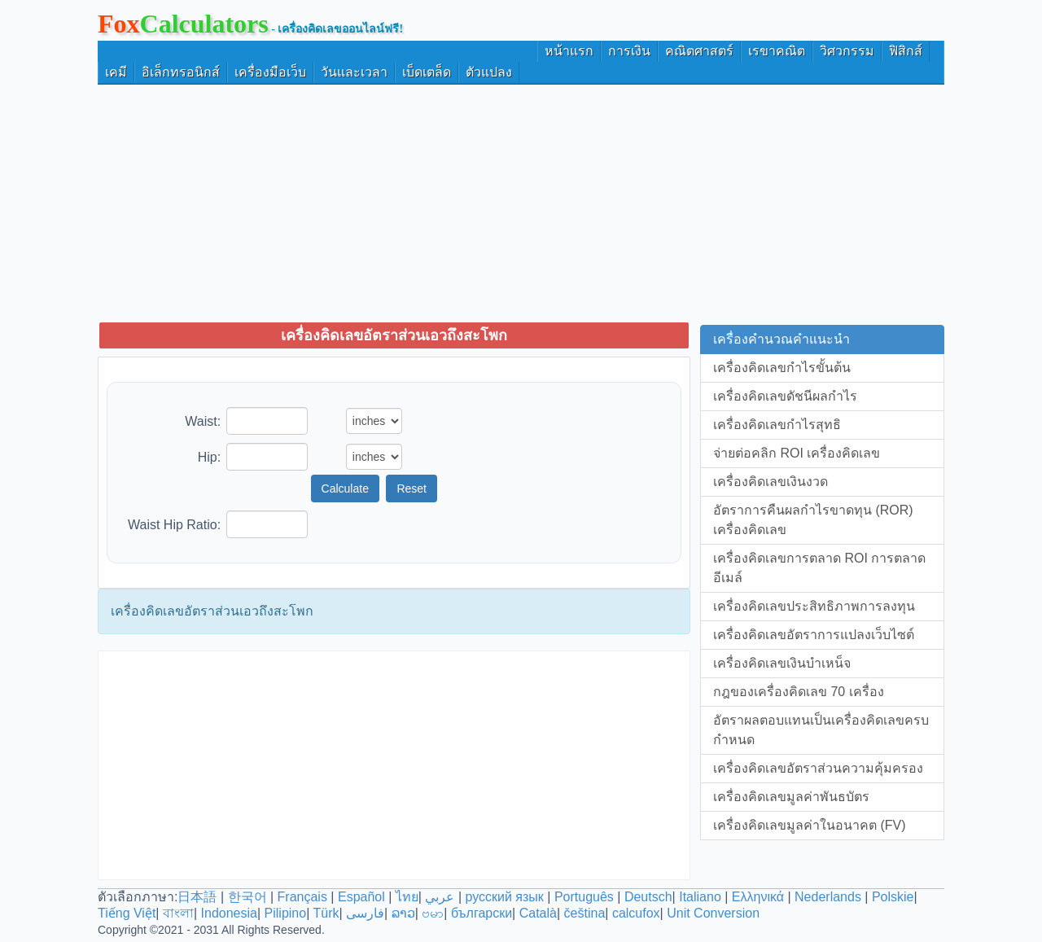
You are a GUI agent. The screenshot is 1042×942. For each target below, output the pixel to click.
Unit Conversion (713, 913)
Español (363, 897)
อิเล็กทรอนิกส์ (181, 72)
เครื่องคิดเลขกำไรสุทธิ (777, 425)
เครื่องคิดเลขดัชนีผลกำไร (785, 396)
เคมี (116, 72)
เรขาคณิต (776, 51)
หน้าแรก (569, 51)
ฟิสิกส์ (905, 51)
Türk (326, 913)
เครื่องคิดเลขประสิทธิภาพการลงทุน (814, 606)
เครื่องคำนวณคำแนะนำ (781, 339)
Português (584, 897)
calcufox (636, 913)
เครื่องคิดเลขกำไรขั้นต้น (782, 368)
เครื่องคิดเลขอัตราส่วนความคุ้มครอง (818, 768)
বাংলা (178, 913)
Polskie (893, 897)
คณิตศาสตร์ (699, 51)
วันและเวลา (354, 72)
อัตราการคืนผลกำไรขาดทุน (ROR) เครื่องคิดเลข (813, 520)
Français (302, 897)
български (481, 913)
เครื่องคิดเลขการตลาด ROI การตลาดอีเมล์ (819, 568)
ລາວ (403, 913)
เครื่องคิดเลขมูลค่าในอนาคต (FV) (809, 825)
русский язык (504, 897)
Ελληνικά (758, 897)
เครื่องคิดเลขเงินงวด (770, 482)
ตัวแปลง (489, 72)
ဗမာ (433, 913)
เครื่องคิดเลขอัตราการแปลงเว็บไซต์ (813, 635)
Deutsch (648, 897)
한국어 (247, 897)
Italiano (700, 897)
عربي (439, 897)
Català (538, 913)
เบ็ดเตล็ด (426, 72)
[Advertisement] (521, 203)
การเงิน (629, 51)
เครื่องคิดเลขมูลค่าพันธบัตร (791, 797)
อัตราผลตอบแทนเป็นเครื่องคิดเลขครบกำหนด (821, 730)
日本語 (197, 897)
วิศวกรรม (847, 51)
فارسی (365, 913)
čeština (585, 913)
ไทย (407, 897)
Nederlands (828, 897)
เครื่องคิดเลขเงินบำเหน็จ (782, 663)
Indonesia (229, 913)
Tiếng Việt (126, 913)
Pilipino (286, 913)
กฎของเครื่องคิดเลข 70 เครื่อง (798, 692)
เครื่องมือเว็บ (270, 72)
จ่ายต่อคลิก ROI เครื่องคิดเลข (796, 453)
